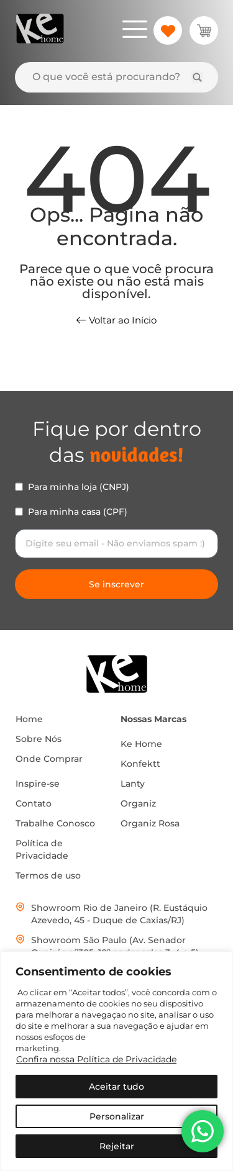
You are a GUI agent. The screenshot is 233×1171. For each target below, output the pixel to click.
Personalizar (116, 1116)
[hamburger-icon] (134, 31)
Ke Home (141, 743)
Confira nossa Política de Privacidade (96, 1059)
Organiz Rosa (150, 823)
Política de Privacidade (42, 849)
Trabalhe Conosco (55, 823)
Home (29, 719)
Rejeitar (116, 1146)
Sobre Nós (39, 738)
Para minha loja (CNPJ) (78, 486)
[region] (116, 1061)
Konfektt (140, 763)
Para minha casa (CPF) (77, 511)
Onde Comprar (49, 758)
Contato (34, 803)
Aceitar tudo (116, 1086)
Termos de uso (48, 875)
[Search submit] (197, 77)
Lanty (133, 783)
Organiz (138, 803)
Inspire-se (38, 783)
